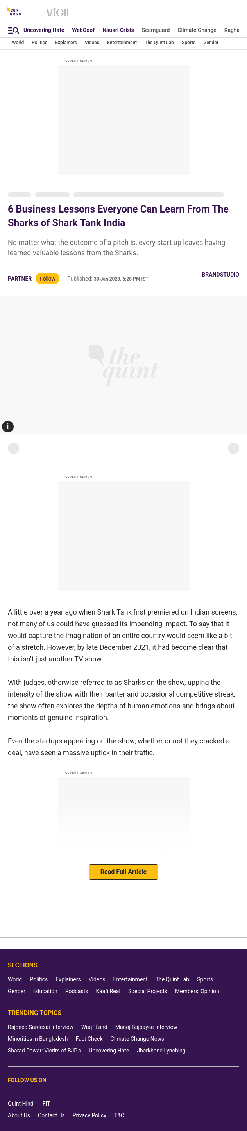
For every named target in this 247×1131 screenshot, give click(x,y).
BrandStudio (220, 275)
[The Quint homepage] (14, 12)
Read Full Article (123, 871)
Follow (47, 278)
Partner (20, 278)
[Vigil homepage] (59, 16)
